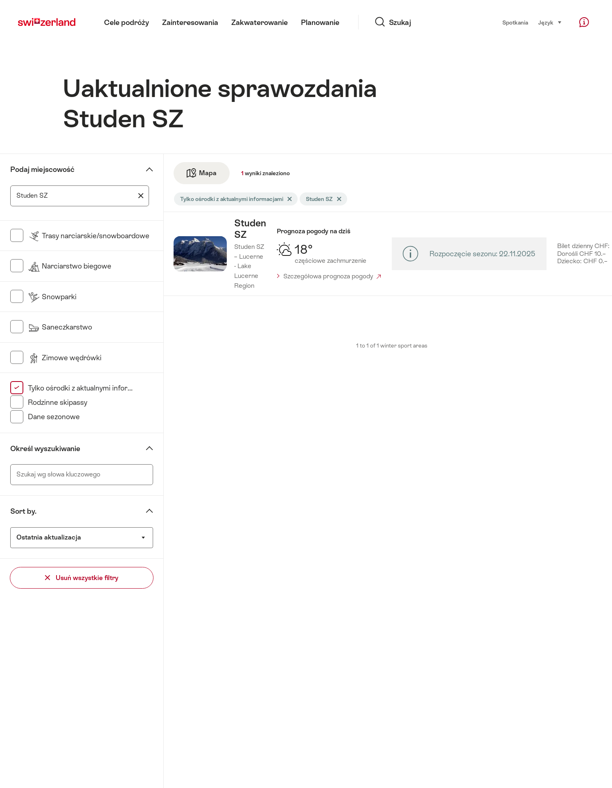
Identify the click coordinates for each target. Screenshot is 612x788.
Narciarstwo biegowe (69, 266)
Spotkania (515, 22)
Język (550, 22)
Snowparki (52, 297)
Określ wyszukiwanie (45, 449)
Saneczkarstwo (60, 327)
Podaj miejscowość (42, 169)
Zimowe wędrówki (65, 358)
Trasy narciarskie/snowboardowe (88, 236)
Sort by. (23, 511)
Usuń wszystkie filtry (81, 578)
